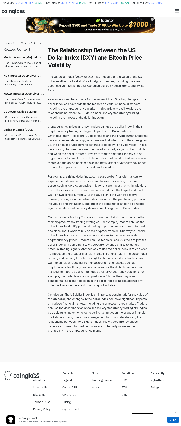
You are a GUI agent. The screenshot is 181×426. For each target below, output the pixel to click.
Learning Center (11, 43)
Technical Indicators (31, 43)
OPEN (173, 419)
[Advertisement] (164, 100)
